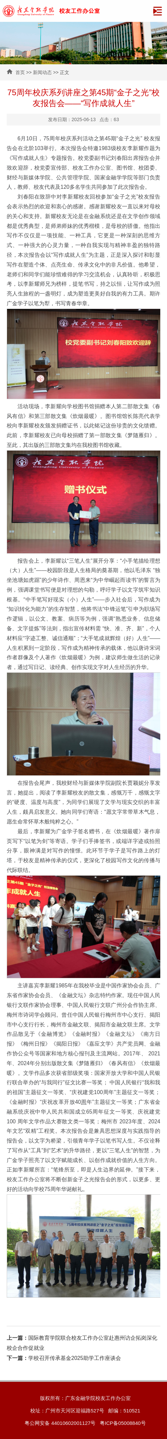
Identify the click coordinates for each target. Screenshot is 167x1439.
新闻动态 (42, 72)
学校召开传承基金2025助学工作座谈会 (64, 1358)
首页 (20, 72)
